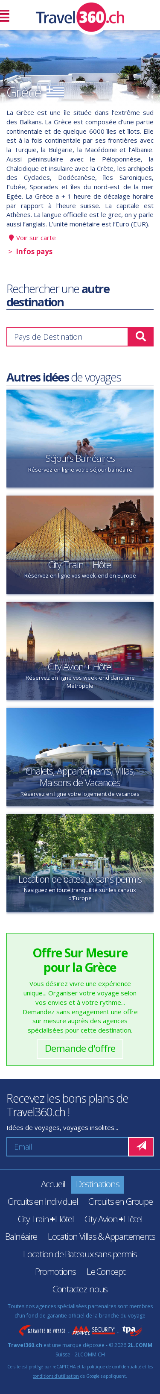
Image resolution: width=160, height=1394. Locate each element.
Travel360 (80, 15)
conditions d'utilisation (56, 1376)
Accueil (53, 1184)
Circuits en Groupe (120, 1201)
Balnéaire (21, 1236)
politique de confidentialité (114, 1367)
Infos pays (34, 252)
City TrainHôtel (46, 1219)
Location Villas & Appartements (101, 1236)
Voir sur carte (36, 237)
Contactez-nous (80, 1289)
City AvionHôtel (113, 1219)
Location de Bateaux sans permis (80, 1254)
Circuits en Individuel (43, 1201)
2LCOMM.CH (90, 1354)
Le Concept (106, 1271)
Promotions (55, 1271)
